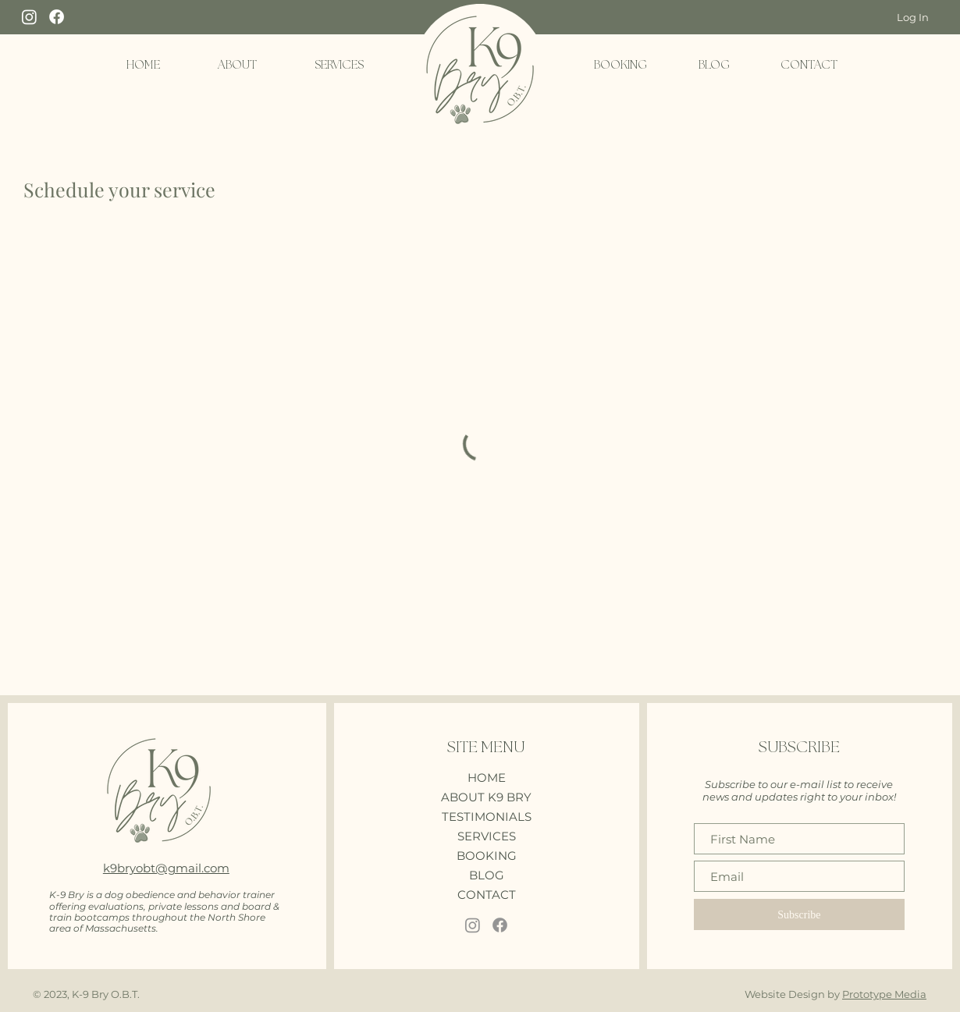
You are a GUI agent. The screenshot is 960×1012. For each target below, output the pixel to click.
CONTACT (486, 894)
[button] (237, 65)
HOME (487, 777)
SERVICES (486, 836)
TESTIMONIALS (487, 816)
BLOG (486, 875)
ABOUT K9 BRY (486, 797)
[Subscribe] (799, 914)
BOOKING (487, 855)
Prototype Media (884, 994)
